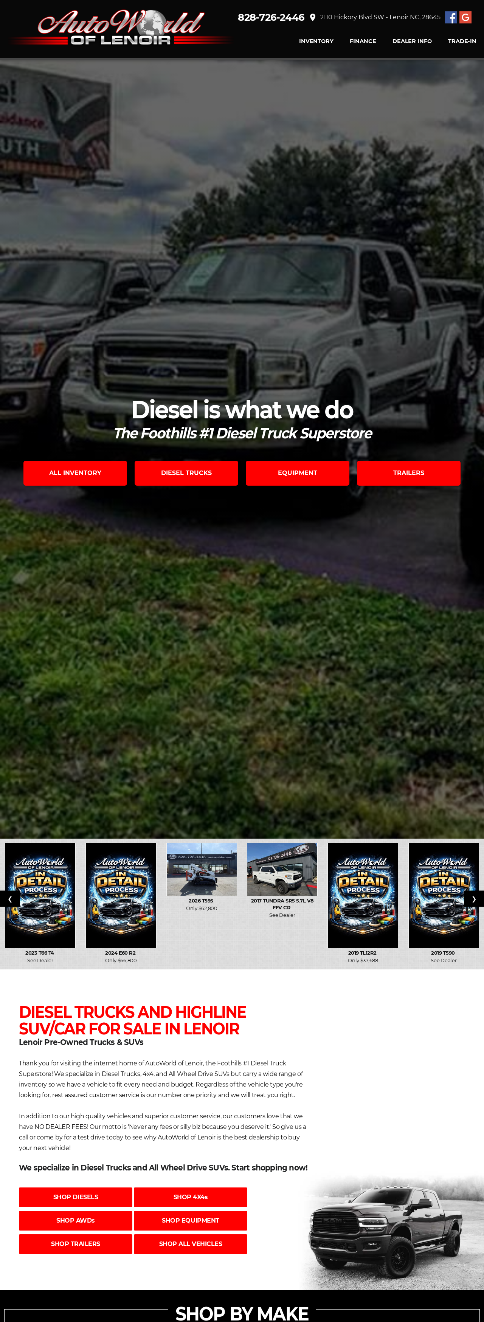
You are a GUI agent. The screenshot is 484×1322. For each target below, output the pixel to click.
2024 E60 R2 (121, 953)
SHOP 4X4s (191, 1197)
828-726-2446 (271, 17)
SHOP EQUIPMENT (190, 1220)
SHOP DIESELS (75, 1197)
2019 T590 (443, 953)
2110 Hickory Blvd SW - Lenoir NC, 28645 (374, 17)
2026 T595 (201, 901)
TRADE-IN (462, 41)
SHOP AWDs (75, 1220)
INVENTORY (316, 41)
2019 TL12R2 (363, 953)
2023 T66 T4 (40, 953)
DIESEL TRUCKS (186, 473)
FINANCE (363, 41)
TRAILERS (408, 473)
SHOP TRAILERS (75, 1244)
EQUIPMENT (297, 473)
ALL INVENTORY (75, 473)
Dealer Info (411, 41)
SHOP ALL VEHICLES (190, 1244)
